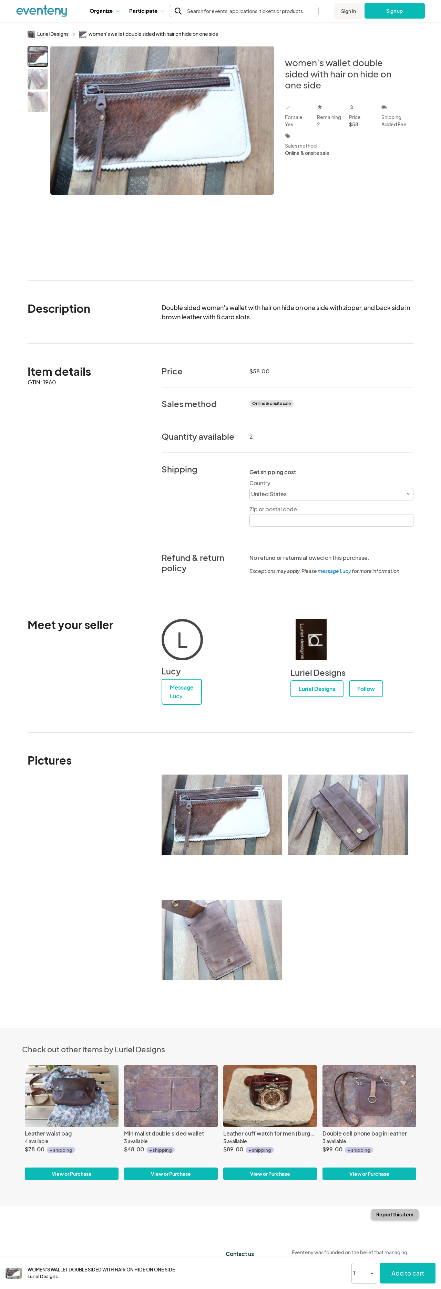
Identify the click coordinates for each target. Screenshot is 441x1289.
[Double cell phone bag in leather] (369, 1096)
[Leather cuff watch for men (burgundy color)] (270, 1096)
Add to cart (407, 1273)
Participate (146, 10)
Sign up (394, 11)
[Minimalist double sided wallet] (171, 1096)
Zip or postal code (273, 509)
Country (259, 483)
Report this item (394, 1214)
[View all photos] (162, 157)
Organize (104, 10)
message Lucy (334, 571)
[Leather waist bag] (72, 1096)
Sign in (348, 11)
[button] (104, 10)
